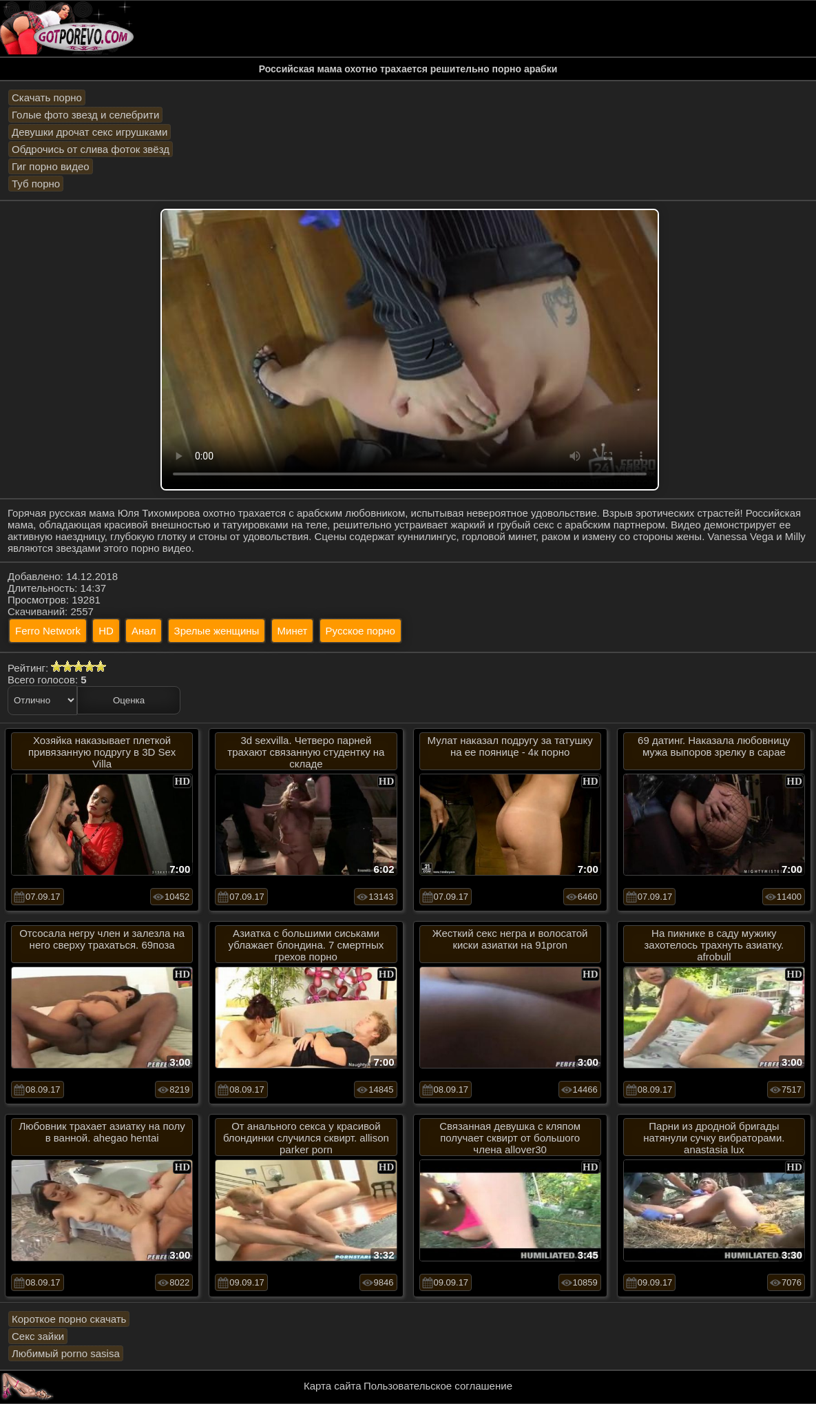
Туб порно (36, 183)
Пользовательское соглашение (438, 1386)
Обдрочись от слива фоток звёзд (90, 149)
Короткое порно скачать (69, 1319)
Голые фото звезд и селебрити (85, 115)
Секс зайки (38, 1336)
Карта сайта (333, 1386)
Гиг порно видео (51, 166)
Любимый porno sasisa (66, 1353)
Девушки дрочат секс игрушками (89, 132)
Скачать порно (47, 97)
